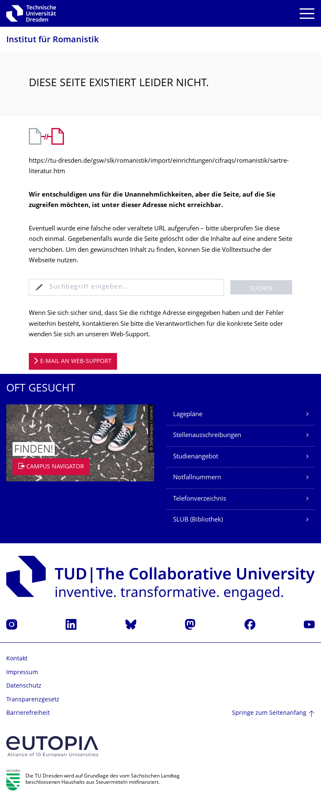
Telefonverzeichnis (199, 499)
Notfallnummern (197, 478)
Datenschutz (23, 686)
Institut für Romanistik (52, 40)
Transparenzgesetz (32, 700)
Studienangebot (195, 457)
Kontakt (17, 659)
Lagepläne (187, 415)
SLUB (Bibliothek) (198, 520)
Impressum (22, 672)
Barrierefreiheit (28, 713)
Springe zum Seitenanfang (269, 713)
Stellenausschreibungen (207, 435)
